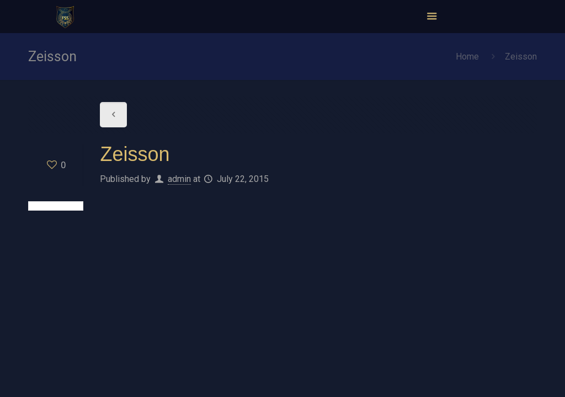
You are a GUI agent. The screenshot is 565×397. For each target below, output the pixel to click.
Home (467, 56)
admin (179, 179)
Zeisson (521, 56)
